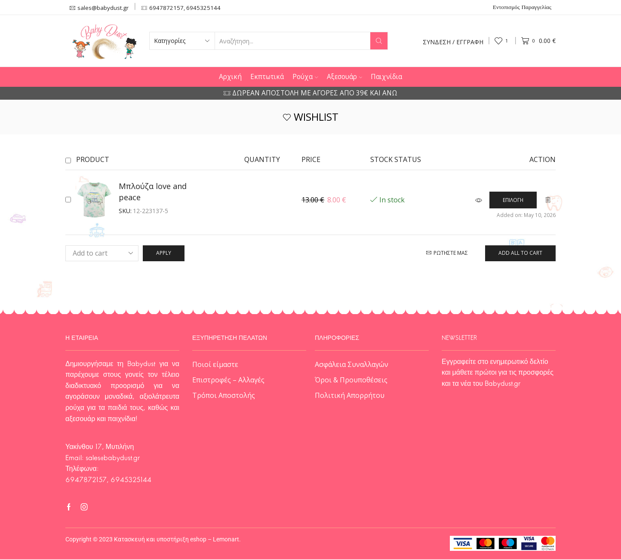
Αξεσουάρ (345, 76)
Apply (163, 252)
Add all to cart (520, 252)
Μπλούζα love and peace (153, 191)
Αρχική (230, 76)
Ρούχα (305, 76)
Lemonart (226, 539)
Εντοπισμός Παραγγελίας (522, 7)
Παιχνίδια (386, 76)
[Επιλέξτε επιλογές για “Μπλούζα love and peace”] (513, 200)
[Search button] (378, 40)
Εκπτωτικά (267, 76)
